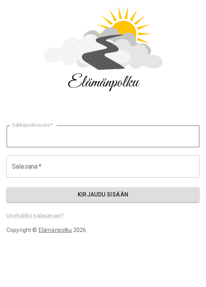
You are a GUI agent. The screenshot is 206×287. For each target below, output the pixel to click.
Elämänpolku (55, 230)
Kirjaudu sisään (103, 194)
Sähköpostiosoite (32, 125)
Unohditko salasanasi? (35, 215)
